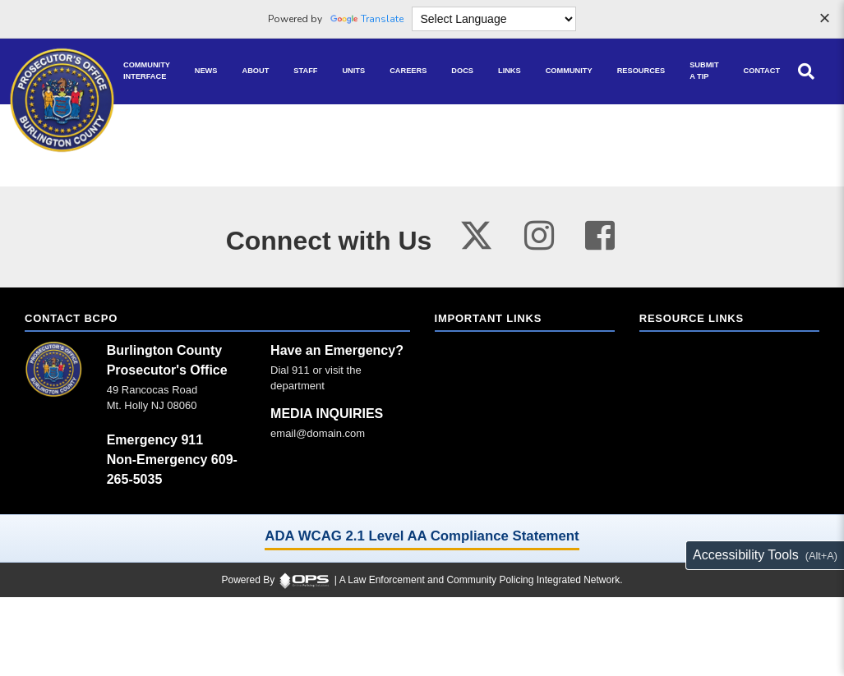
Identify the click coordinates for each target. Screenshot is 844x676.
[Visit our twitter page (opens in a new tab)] (476, 231)
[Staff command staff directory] (305, 71)
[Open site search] (806, 71)
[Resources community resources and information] (641, 71)
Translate (367, 18)
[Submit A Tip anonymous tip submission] (703, 71)
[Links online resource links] (509, 71)
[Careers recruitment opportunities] (408, 71)
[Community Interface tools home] (146, 71)
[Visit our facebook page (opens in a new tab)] (600, 235)
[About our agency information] (256, 71)
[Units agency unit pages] (353, 71)
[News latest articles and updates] (206, 71)
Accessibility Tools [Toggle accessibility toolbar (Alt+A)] (746, 555)
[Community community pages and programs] (569, 71)
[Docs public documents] (462, 71)
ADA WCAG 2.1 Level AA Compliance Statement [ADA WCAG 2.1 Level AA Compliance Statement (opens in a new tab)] (422, 536)
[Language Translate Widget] (494, 19)
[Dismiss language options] (824, 19)
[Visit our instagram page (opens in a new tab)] (539, 235)
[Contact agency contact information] (762, 71)
